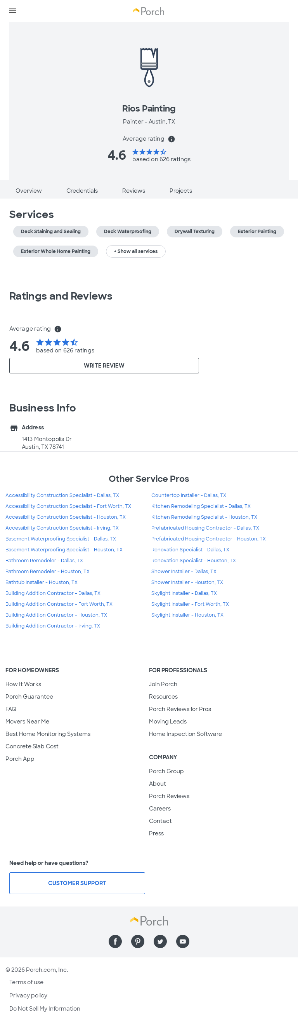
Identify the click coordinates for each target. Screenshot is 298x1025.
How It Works (23, 684)
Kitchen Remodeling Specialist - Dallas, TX (201, 506)
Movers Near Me (27, 721)
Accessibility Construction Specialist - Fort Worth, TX (68, 506)
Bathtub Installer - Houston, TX (41, 582)
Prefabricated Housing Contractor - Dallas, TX (205, 528)
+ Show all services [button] (136, 251)
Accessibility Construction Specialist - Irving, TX (62, 528)
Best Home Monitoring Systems (47, 733)
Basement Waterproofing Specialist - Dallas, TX (60, 539)
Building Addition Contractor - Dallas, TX (52, 593)
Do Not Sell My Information (44, 1008)
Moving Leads (168, 721)
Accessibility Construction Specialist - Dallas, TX (62, 495)
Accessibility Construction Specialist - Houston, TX (65, 517)
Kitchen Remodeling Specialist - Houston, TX (204, 517)
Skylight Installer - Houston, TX (187, 615)
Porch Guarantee (29, 696)
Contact (160, 821)
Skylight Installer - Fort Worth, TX (190, 604)
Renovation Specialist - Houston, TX (193, 561)
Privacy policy (28, 995)
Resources (163, 696)
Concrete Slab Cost (32, 746)
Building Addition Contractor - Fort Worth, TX (59, 604)
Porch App (20, 758)
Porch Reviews (169, 796)
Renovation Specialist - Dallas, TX (190, 550)
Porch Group (166, 771)
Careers (160, 808)
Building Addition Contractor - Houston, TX (56, 615)
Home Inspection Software (185, 733)
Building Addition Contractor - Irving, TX (52, 626)
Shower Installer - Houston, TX (187, 582)
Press (156, 833)
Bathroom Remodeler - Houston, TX (47, 571)
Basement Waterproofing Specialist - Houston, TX (64, 550)
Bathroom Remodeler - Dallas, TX (44, 561)
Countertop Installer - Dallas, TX (188, 495)
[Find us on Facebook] (115, 941)
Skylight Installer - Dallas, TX (184, 593)
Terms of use (26, 982)
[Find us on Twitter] (160, 941)
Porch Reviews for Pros (180, 709)
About (157, 783)
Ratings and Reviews (61, 296)
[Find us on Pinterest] (137, 941)
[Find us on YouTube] (182, 941)
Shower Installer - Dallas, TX (184, 571)
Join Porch (163, 684)
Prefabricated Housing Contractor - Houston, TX (208, 539)
